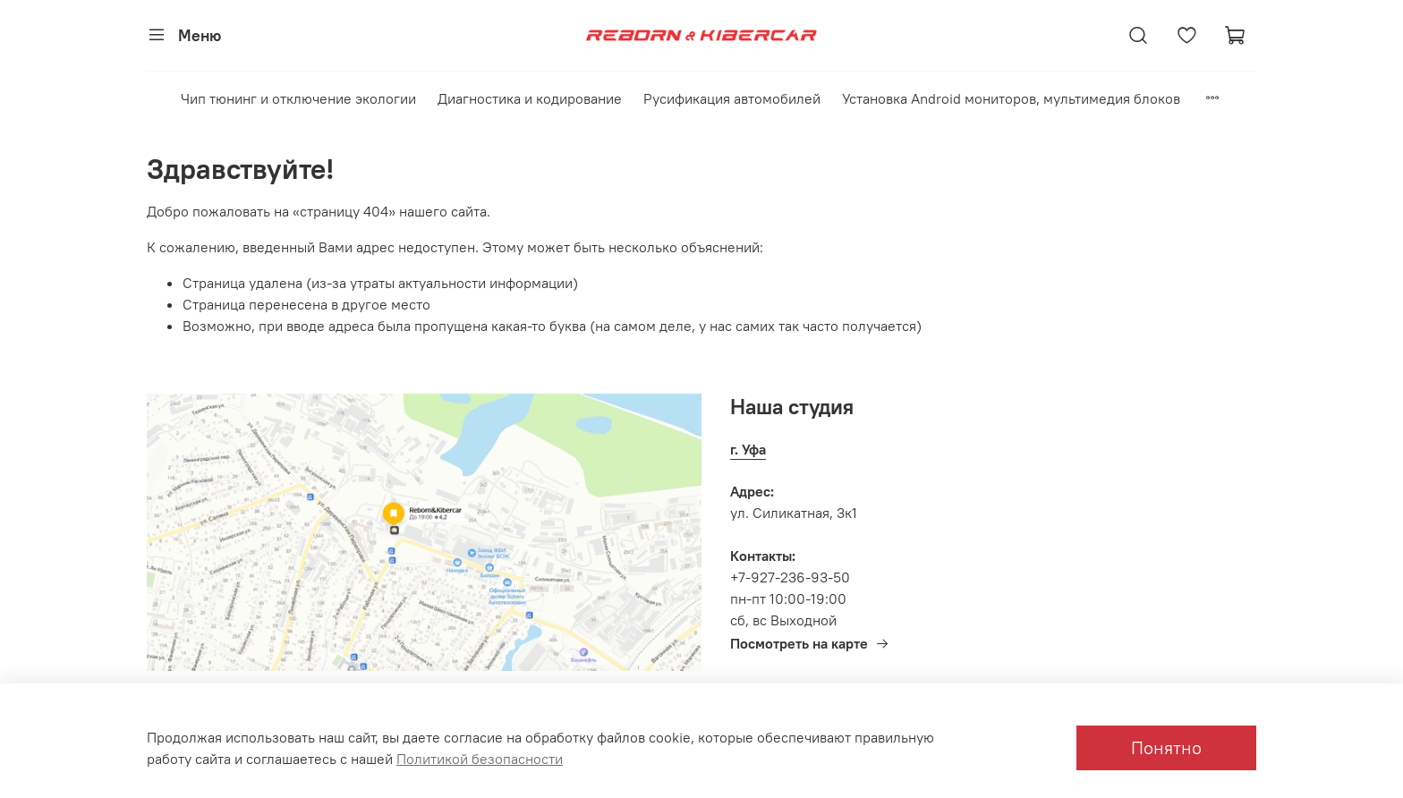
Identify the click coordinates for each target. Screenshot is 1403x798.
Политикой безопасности (479, 759)
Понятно (1166, 747)
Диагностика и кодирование (530, 98)
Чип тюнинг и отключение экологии (298, 98)
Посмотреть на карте (809, 643)
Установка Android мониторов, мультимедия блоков (1011, 98)
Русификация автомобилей (732, 98)
